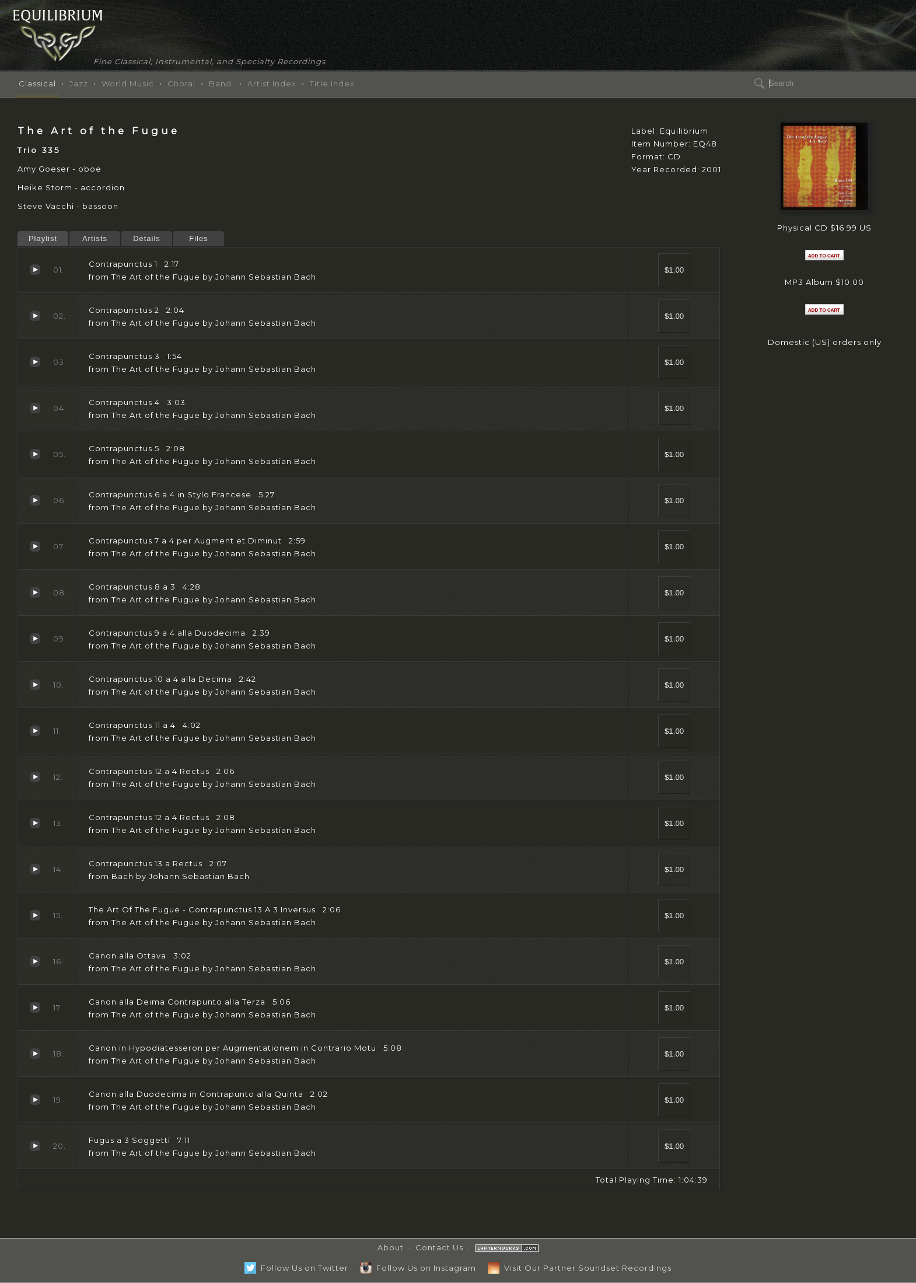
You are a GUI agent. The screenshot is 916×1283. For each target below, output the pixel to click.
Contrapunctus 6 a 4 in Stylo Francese (35, 500)
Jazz (78, 83)
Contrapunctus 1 (35, 269)
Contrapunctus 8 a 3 (35, 592)
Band (220, 83)
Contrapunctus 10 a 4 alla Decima (35, 684)
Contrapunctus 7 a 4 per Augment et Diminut (35, 546)
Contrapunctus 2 (35, 316)
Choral (181, 83)
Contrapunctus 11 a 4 (35, 731)
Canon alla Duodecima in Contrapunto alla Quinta (35, 1099)
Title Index (332, 83)
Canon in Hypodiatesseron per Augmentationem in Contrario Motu (35, 1053)
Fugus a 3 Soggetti (35, 1146)
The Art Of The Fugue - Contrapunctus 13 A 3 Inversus (35, 915)
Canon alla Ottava (35, 961)
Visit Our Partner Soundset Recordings (580, 1267)
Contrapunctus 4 (35, 408)
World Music (128, 83)
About (390, 1247)
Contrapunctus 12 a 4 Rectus (35, 777)
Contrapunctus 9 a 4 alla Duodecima (35, 638)
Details (146, 238)
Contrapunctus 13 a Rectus (35, 869)
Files (198, 238)
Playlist (43, 238)
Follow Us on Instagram (418, 1267)
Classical (37, 83)
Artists (94, 238)
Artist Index (271, 83)
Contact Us (439, 1247)
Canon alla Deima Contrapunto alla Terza (35, 1007)
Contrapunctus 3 (35, 362)
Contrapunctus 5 (35, 454)
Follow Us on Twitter (296, 1267)
